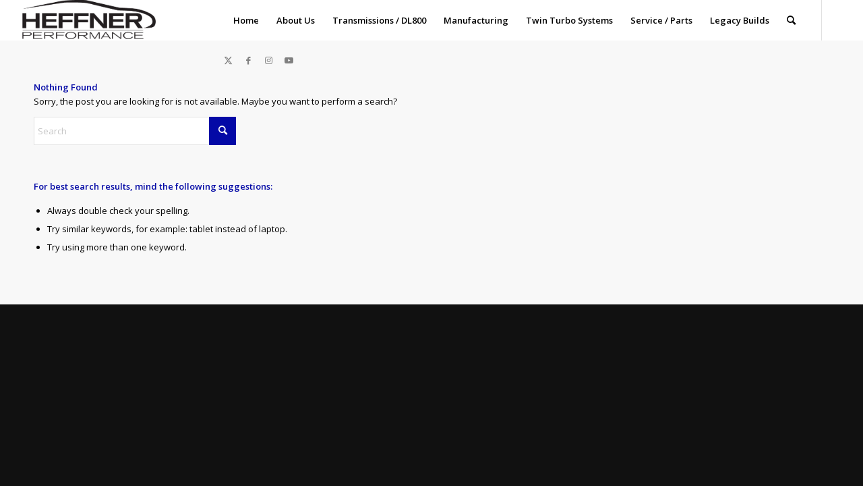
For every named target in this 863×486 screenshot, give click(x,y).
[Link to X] (228, 60)
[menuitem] (246, 20)
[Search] (791, 20)
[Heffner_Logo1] (87, 20)
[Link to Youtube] (289, 60)
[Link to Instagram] (269, 60)
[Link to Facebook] (249, 60)
